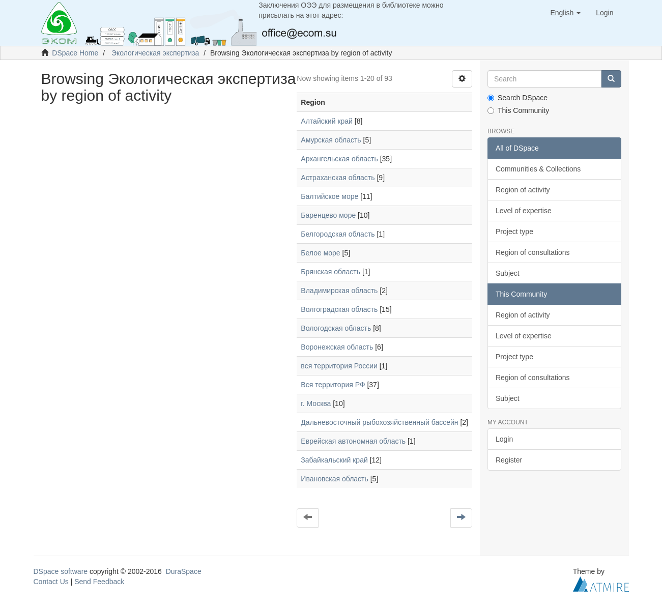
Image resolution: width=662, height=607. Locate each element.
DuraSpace (184, 571)
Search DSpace (517, 98)
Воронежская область (337, 347)
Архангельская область (339, 159)
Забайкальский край (334, 460)
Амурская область (331, 140)
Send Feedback (99, 581)
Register (509, 460)
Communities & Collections (538, 169)
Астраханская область (338, 178)
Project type (514, 231)
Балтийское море (329, 196)
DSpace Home (75, 53)
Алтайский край (327, 121)
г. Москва (316, 403)
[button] (565, 12)
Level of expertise (524, 211)
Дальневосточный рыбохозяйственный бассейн (379, 422)
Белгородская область (338, 234)
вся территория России (339, 366)
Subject (508, 273)
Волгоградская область (339, 309)
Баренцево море (328, 215)
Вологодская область (336, 328)
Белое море (320, 253)
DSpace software (61, 571)
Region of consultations (533, 252)
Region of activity (523, 190)
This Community (518, 110)
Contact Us (51, 581)
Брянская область (330, 272)
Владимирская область (339, 290)
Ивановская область (334, 479)
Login (504, 439)
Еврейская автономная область (353, 441)
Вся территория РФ (333, 385)
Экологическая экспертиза (155, 53)
